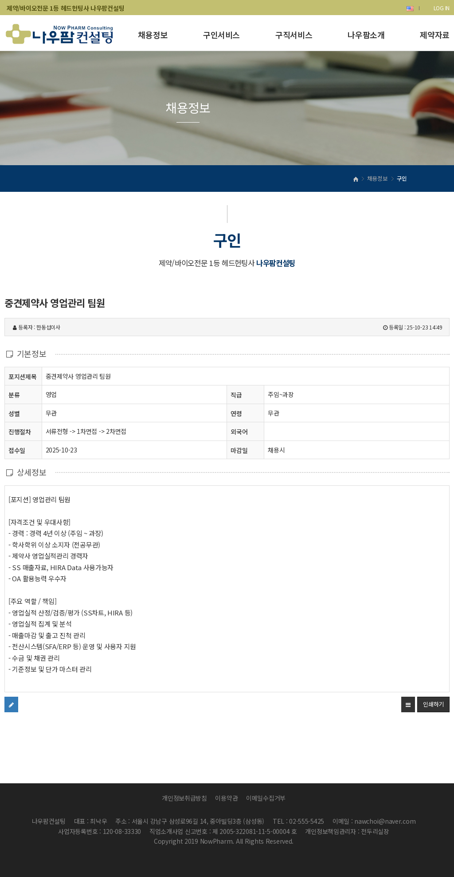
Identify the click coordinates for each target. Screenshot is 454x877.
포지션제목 (22, 376)
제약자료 (435, 34)
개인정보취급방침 (184, 798)
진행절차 (19, 431)
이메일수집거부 (266, 798)
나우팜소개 (366, 34)
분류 (14, 394)
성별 (14, 413)
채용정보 (153, 34)
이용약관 (226, 798)
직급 (236, 394)
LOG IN (442, 8)
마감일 (239, 450)
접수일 (16, 450)
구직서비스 (293, 34)
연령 (236, 413)
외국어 (239, 431)
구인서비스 (221, 34)
